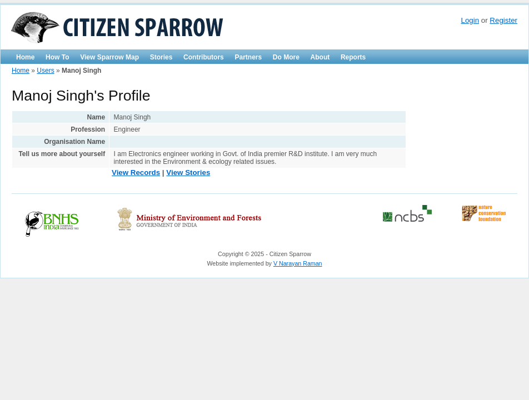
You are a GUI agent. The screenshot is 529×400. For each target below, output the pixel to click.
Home (25, 57)
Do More (286, 57)
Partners (248, 57)
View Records (136, 172)
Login (470, 20)
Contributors (203, 57)
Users (45, 70)
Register (503, 20)
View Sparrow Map (109, 57)
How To (57, 57)
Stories (161, 57)
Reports (353, 57)
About (320, 57)
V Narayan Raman (297, 263)
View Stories (188, 172)
